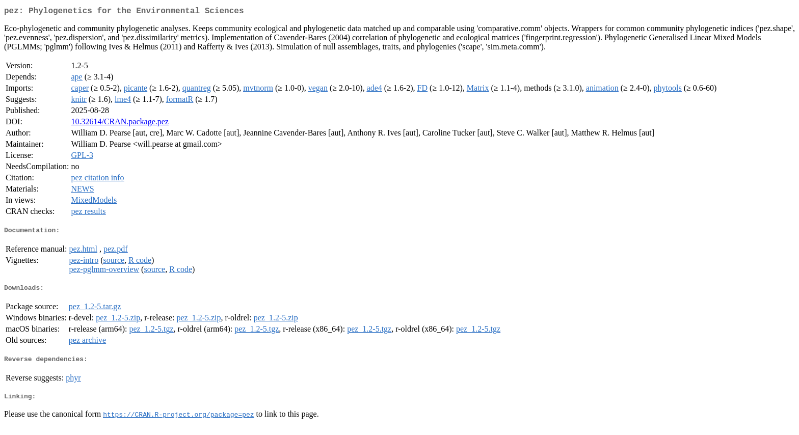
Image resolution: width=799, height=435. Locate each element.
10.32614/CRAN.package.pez (120, 123)
